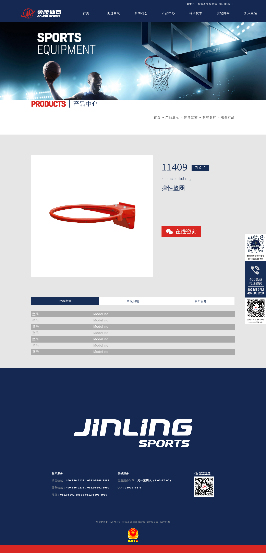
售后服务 (201, 301)
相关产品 (228, 117)
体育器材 (191, 117)
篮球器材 (209, 117)
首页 (157, 117)
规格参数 (65, 301)
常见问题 (133, 301)
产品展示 (172, 117)
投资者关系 (204, 4)
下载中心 (189, 4)
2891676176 (133, 487)
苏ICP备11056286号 (108, 522)
